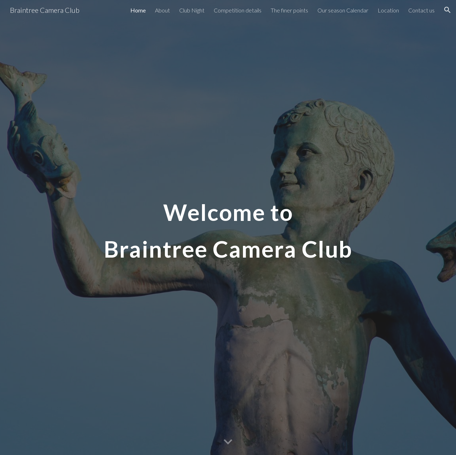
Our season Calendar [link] (342, 10)
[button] (447, 10)
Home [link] (138, 10)
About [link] (162, 10)
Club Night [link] (191, 10)
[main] (228, 227)
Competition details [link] (237, 10)
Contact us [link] (421, 10)
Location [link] (388, 10)
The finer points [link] (289, 10)
